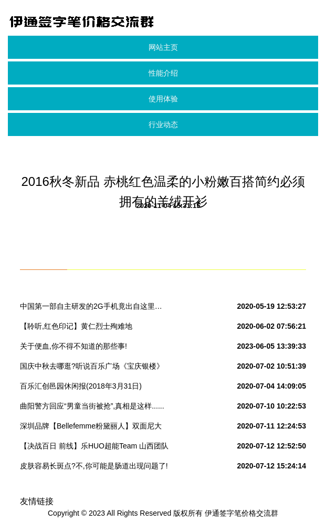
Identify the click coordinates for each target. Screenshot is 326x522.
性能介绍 (163, 73)
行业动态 (163, 124)
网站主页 (163, 47)
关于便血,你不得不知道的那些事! (73, 346)
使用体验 (163, 99)
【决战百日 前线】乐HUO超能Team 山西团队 (94, 446)
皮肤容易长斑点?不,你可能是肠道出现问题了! (94, 466)
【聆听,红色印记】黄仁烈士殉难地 (76, 326)
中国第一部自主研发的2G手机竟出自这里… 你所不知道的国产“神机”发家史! (91, 308)
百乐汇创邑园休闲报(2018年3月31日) (81, 386)
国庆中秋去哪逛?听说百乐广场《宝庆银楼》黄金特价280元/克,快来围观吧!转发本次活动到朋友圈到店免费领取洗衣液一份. (92, 368)
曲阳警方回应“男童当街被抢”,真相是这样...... (92, 406)
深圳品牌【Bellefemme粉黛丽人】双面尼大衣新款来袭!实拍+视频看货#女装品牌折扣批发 (91, 428)
